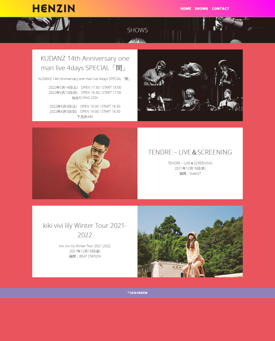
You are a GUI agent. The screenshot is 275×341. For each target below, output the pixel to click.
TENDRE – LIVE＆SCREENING (190, 173)
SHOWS (201, 8)
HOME (185, 8)
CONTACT (220, 8)
